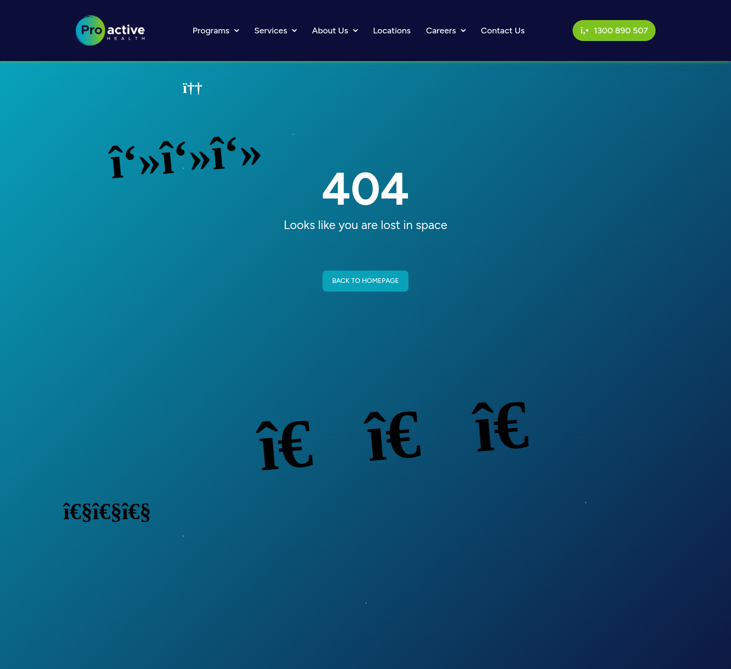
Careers (446, 30)
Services (275, 30)
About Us (335, 30)
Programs (216, 30)
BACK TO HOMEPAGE (365, 281)
